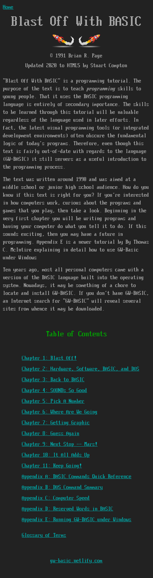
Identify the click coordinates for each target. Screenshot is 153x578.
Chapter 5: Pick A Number (53, 401)
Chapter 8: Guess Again (50, 433)
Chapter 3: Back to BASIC (53, 379)
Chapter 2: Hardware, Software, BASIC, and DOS (80, 369)
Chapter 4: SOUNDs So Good (54, 390)
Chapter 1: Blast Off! (49, 358)
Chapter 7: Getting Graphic (56, 422)
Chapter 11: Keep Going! (52, 466)
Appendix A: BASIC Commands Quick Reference (76, 476)
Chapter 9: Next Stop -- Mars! (60, 444)
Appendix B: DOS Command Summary (62, 487)
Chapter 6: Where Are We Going (60, 412)
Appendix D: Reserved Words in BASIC (67, 509)
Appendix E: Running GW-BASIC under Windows (76, 519)
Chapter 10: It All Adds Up (56, 455)
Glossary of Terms (44, 535)
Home (8, 7)
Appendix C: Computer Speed (56, 498)
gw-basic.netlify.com (76, 560)
